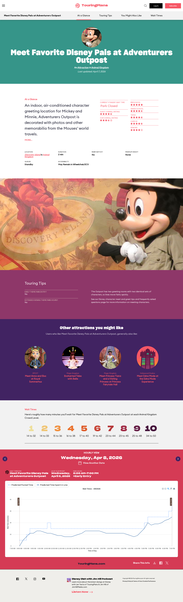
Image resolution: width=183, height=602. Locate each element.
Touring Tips (105, 15)
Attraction (83, 67)
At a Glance (83, 15)
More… (28, 140)
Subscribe (173, 6)
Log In (156, 6)
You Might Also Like (131, 15)
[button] (163, 488)
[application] (91, 520)
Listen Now (83, 592)
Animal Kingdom (100, 67)
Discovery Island (32, 154)
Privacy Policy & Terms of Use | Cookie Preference (139, 581)
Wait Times (157, 15)
